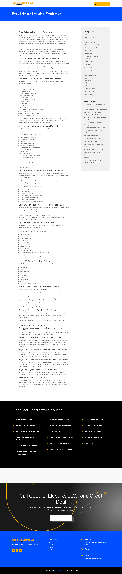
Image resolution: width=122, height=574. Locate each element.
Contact (89, 4)
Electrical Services (68, 4)
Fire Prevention (90, 40)
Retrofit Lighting (90, 53)
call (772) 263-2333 (102, 4)
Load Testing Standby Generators (94, 138)
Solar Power (88, 61)
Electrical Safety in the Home (93, 152)
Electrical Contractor (90, 35)
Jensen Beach (90, 83)
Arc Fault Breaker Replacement (94, 45)
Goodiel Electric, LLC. (60, 570)
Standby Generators (90, 76)
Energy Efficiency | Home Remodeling (95, 109)
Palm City (89, 86)
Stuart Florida (90, 88)
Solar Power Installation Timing (93, 149)
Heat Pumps (89, 50)
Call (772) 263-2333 (60, 518)
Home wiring (88, 70)
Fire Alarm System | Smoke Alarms (94, 128)
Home (49, 542)
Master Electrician (89, 73)
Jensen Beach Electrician (91, 136)
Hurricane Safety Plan (90, 141)
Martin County (89, 81)
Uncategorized (88, 94)
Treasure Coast (88, 78)
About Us (57, 4)
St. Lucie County (90, 91)
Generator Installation (92, 48)
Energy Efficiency (89, 67)
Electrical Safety (89, 37)
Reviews (81, 4)
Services (50, 547)
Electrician (87, 64)
